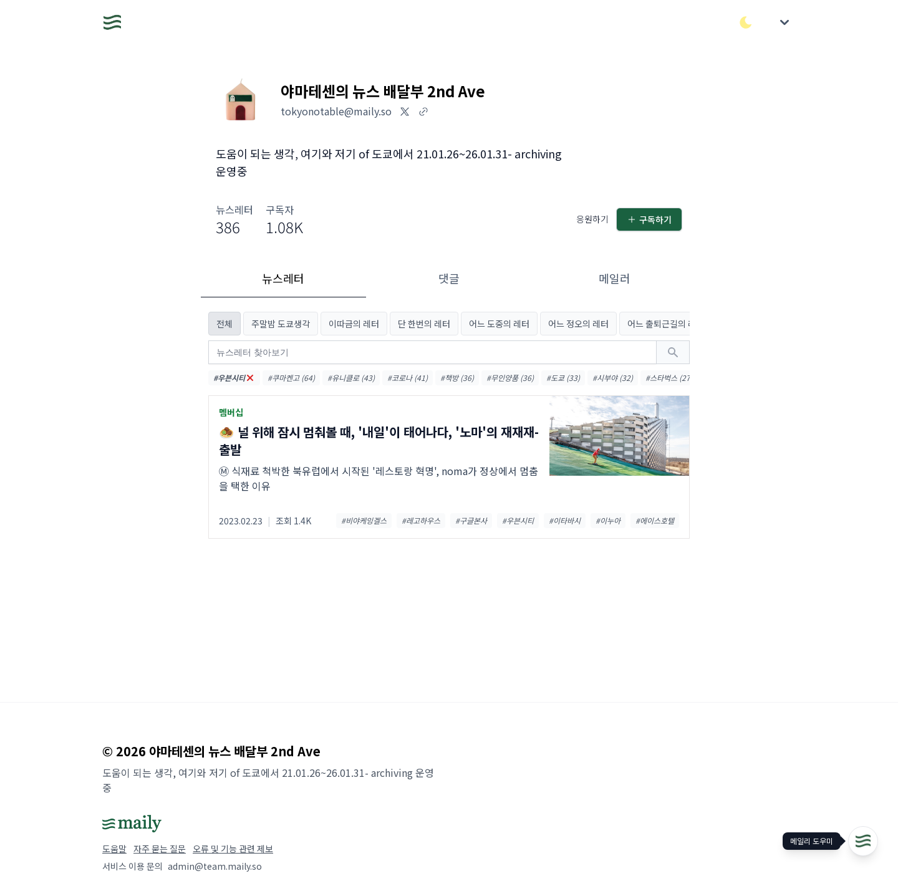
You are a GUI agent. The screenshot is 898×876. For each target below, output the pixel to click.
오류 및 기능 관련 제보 (233, 848)
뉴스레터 (283, 278)
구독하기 (649, 219)
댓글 (449, 278)
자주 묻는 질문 (159, 848)
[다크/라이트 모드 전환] (745, 22)
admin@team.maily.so (215, 866)
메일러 (614, 278)
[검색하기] (673, 352)
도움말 (114, 848)
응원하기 (592, 219)
